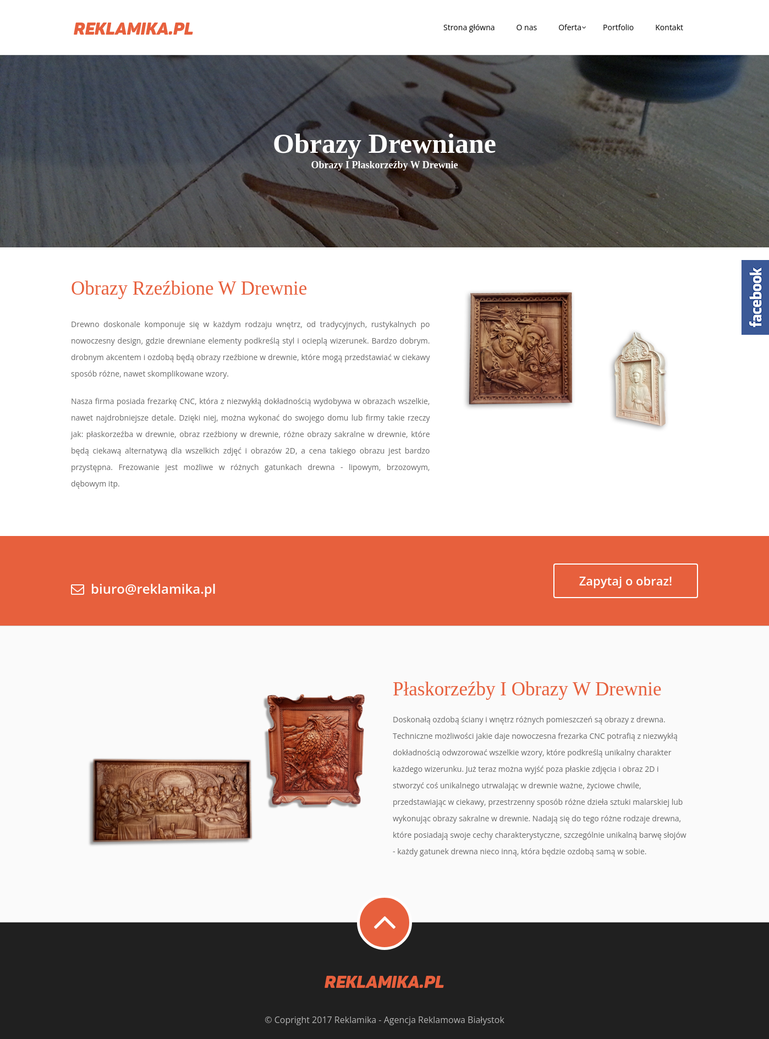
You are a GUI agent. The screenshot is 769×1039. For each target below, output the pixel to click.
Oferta (569, 27)
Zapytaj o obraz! (625, 580)
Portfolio (618, 27)
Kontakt (669, 27)
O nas (527, 27)
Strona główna (469, 27)
